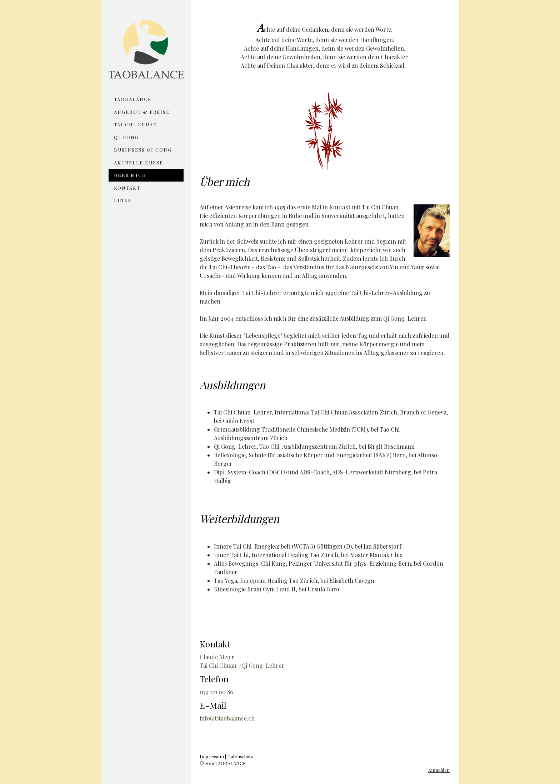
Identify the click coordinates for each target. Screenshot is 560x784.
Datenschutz (240, 756)
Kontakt (127, 188)
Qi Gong (126, 137)
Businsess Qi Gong (143, 150)
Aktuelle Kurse (138, 162)
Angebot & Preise (142, 112)
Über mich (130, 175)
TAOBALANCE (132, 99)
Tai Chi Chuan (136, 124)
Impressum (212, 756)
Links (122, 200)
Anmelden (439, 770)
